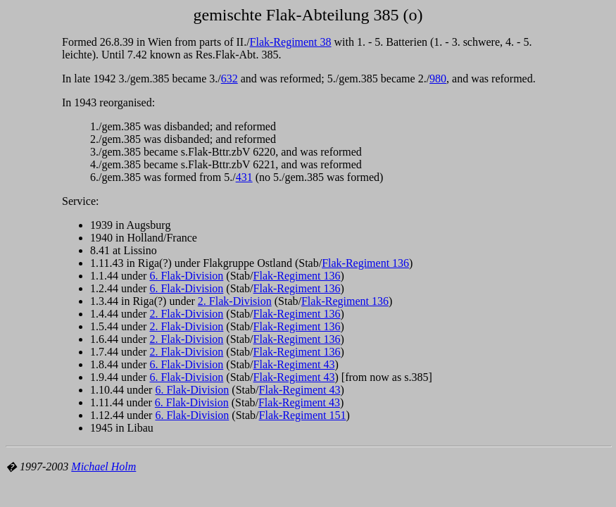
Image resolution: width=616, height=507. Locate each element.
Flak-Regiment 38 (291, 42)
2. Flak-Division (235, 301)
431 (244, 177)
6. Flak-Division (186, 276)
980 (437, 78)
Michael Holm (103, 466)
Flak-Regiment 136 (365, 263)
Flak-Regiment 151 (302, 415)
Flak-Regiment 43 (294, 364)
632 (229, 78)
